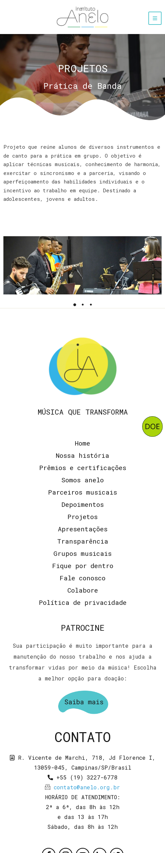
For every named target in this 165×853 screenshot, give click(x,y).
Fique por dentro (82, 565)
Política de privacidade (83, 602)
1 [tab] (74, 304)
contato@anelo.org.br (87, 787)
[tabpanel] (43, 265)
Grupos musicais (82, 553)
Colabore (82, 590)
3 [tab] (90, 304)
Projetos (82, 516)
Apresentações (83, 529)
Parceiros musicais (82, 492)
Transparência (82, 541)
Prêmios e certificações (82, 467)
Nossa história (82, 455)
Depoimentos (83, 504)
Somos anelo (82, 480)
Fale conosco (82, 578)
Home (82, 443)
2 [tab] (82, 304)
